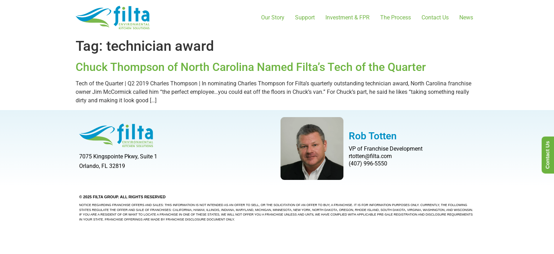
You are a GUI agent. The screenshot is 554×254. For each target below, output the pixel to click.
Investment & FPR (347, 17)
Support (305, 17)
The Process (395, 17)
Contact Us (435, 17)
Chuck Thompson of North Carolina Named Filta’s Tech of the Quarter (251, 67)
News (466, 17)
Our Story (272, 17)
